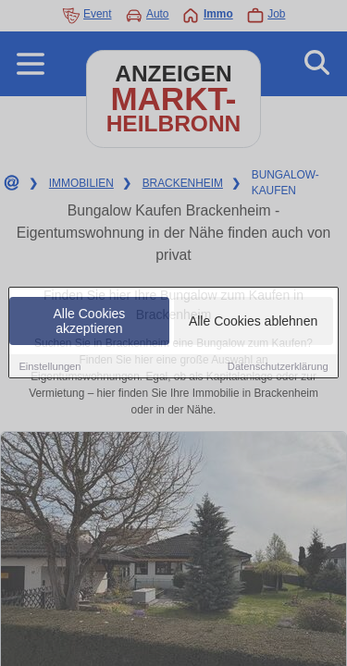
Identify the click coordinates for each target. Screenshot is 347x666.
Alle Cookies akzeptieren (90, 321)
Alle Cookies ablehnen (253, 321)
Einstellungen (50, 366)
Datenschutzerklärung (278, 366)
